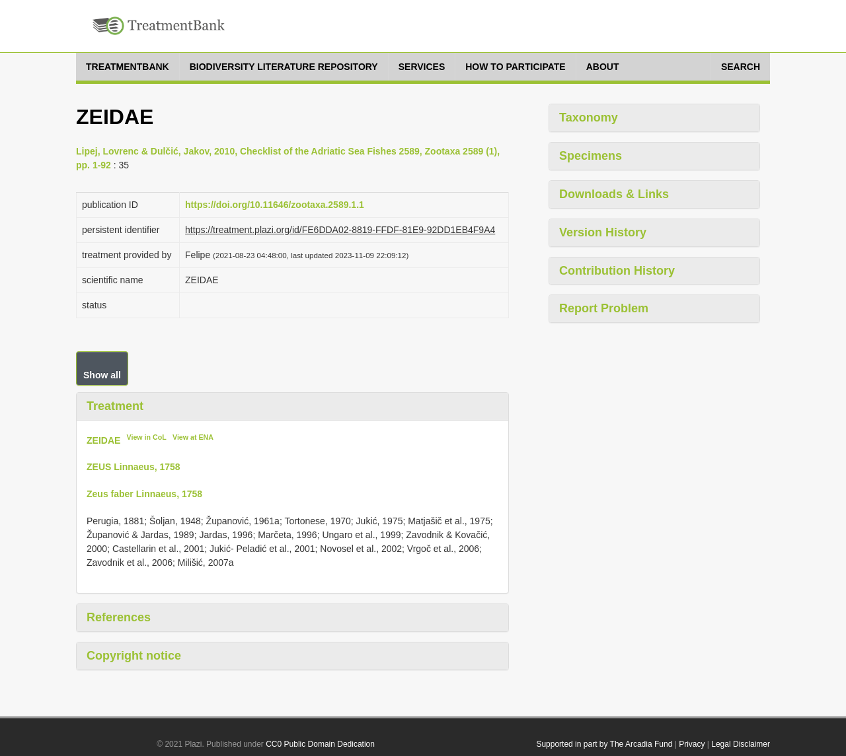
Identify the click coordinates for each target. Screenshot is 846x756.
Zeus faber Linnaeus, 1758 (144, 494)
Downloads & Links (614, 194)
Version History (602, 232)
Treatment (115, 406)
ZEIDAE (103, 439)
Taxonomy (588, 117)
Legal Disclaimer (740, 744)
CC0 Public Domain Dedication (320, 744)
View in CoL (147, 437)
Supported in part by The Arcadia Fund (604, 744)
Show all (102, 375)
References (119, 617)
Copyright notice (134, 655)
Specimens (590, 155)
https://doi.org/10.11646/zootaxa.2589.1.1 (274, 204)
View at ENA (193, 437)
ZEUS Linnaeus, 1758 (133, 467)
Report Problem (603, 308)
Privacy (692, 744)
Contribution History (617, 270)
